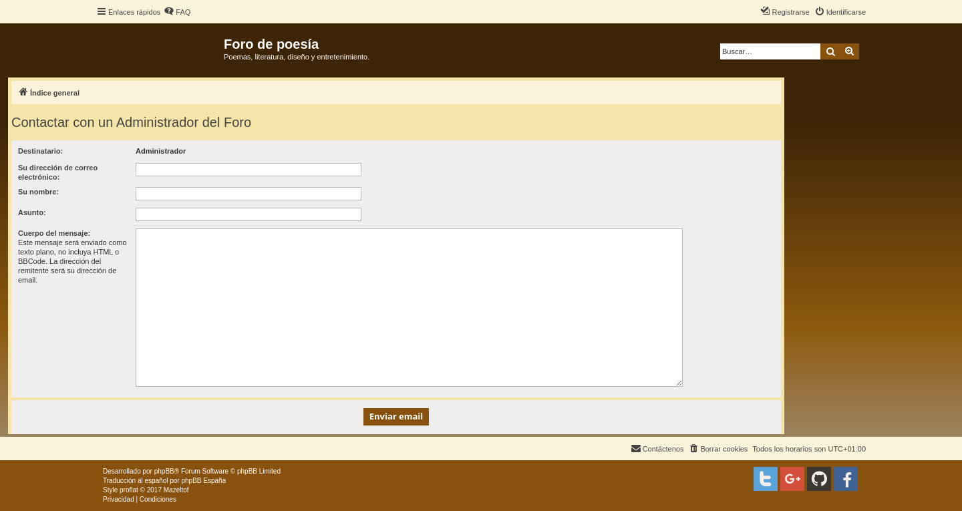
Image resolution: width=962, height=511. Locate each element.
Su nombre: (38, 192)
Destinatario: (40, 151)
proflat (129, 490)
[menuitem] (177, 12)
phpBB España (203, 480)
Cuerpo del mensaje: (54, 233)
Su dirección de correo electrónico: (58, 172)
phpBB (164, 471)
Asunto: (32, 212)
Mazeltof (176, 490)
